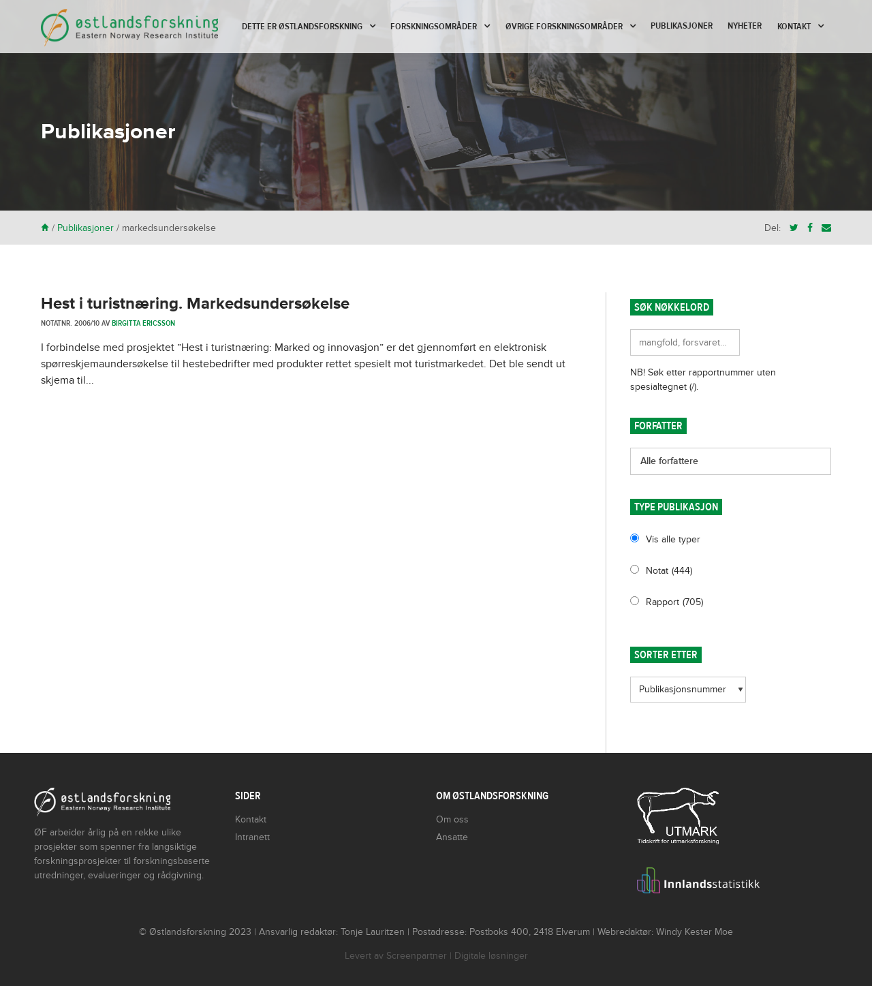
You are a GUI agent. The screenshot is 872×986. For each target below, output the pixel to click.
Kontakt (794, 26)
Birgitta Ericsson (143, 323)
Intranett (252, 837)
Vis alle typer (673, 539)
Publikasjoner (682, 26)
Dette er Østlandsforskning (302, 26)
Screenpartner (416, 955)
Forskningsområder (433, 26)
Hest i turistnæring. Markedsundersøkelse (195, 303)
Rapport (674, 602)
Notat (669, 571)
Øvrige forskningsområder (564, 26)
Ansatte (452, 837)
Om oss (452, 819)
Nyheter (745, 26)
